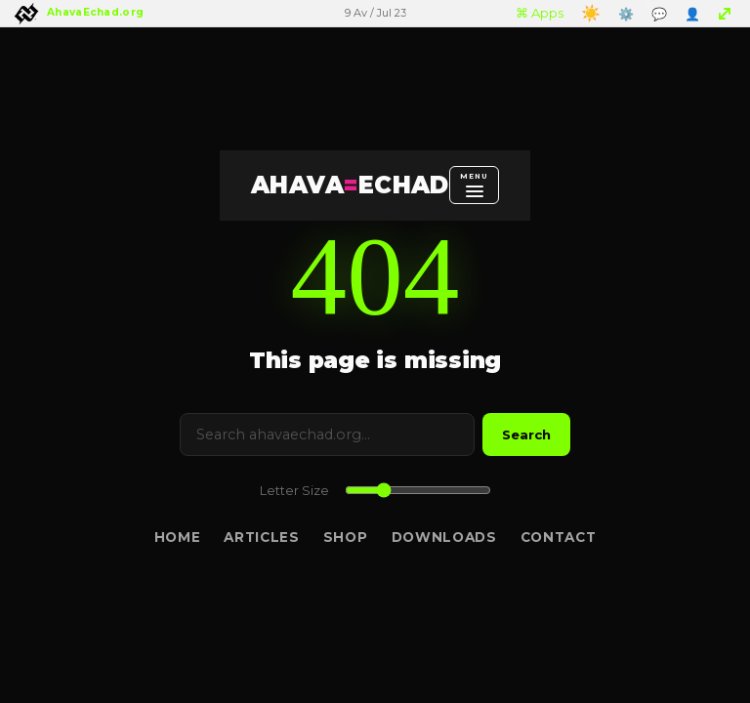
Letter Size (294, 490)
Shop (345, 537)
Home (177, 537)
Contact (559, 537)
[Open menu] (474, 184)
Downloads (444, 537)
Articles (261, 537)
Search (526, 434)
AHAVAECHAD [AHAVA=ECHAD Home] (350, 185)
